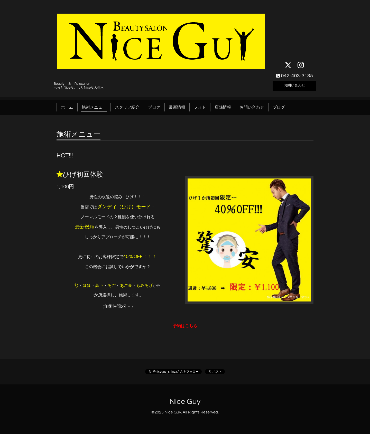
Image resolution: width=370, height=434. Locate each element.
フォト (200, 107)
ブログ (154, 107)
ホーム (67, 107)
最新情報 (177, 107)
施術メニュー (94, 107)
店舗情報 (223, 107)
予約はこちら (185, 326)
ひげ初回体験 (83, 174)
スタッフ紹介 (127, 107)
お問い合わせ (294, 85)
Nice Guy (184, 401)
